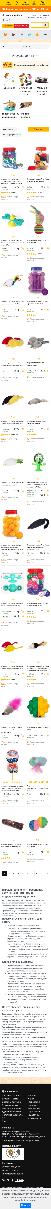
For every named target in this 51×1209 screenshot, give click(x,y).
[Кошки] (5, 34)
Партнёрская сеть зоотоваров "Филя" (21, 1140)
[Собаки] (13, 34)
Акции (31, 1098)
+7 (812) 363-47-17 (40, 15)
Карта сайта (34, 1111)
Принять (25, 1205)
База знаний (34, 1108)
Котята (16, 46)
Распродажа (34, 1102)
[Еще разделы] (45, 34)
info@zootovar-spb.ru (12, 1173)
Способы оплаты (10, 1095)
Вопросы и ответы (11, 1108)
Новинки (32, 1105)
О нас (5, 1121)
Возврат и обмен (10, 1098)
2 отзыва (40, 254)
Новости (32, 1095)
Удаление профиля (11, 1111)
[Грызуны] (21, 34)
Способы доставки (11, 1102)
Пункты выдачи (10, 1105)
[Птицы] (37, 34)
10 (46, 873)
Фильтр (38, 129)
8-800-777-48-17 (10, 1170)
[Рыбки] (29, 34)
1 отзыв (14, 193)
